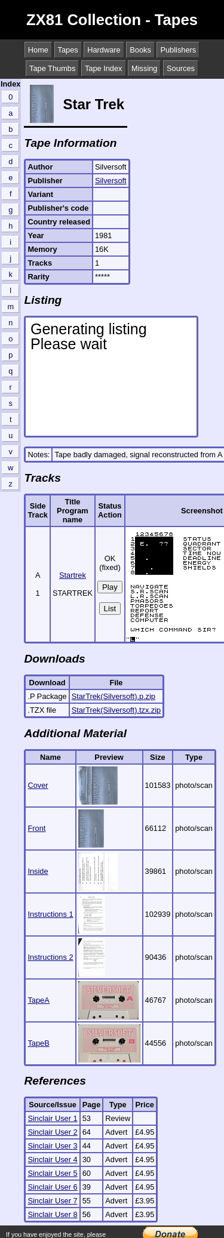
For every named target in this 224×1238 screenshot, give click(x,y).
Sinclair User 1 (52, 1118)
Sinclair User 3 (52, 1145)
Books (140, 49)
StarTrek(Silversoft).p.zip (113, 696)
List (110, 608)
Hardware (103, 49)
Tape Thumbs (52, 68)
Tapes (68, 49)
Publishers (178, 49)
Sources (181, 68)
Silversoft (111, 180)
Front (36, 828)
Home (38, 49)
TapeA (38, 1000)
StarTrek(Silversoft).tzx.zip (116, 710)
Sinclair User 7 (52, 1200)
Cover (37, 785)
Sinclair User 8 (52, 1214)
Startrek (72, 575)
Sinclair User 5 (52, 1173)
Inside (37, 871)
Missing (144, 68)
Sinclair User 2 (52, 1132)
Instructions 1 (50, 914)
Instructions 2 (50, 957)
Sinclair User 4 (52, 1159)
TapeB (38, 1043)
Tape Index (103, 68)
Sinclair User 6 (52, 1186)
